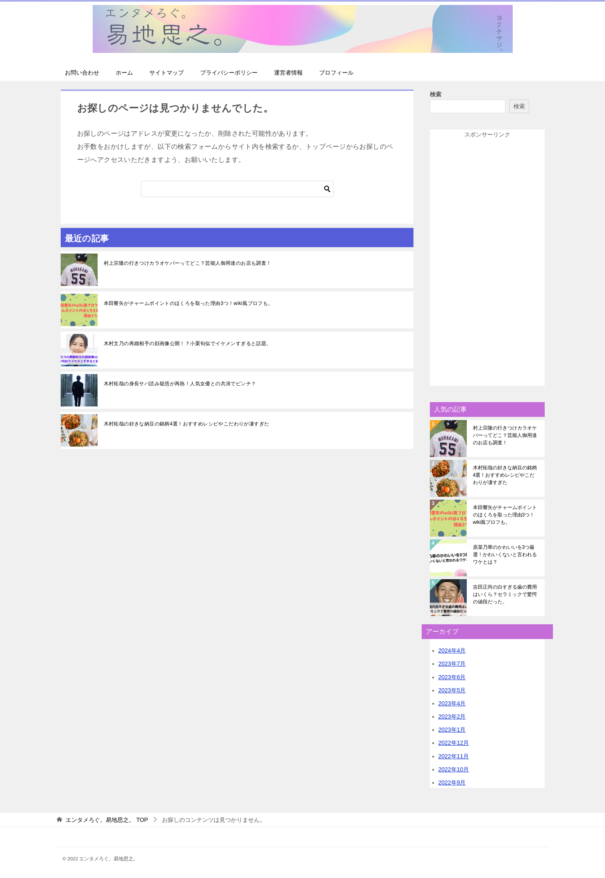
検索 (435, 94)
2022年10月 (453, 769)
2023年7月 (452, 663)
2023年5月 (452, 690)
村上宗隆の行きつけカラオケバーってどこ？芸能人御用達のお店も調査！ (188, 263)
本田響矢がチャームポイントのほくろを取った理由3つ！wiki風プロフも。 (188, 303)
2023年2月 (452, 716)
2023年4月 (452, 703)
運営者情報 (288, 72)
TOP (107, 820)
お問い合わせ (82, 72)
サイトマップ (166, 72)
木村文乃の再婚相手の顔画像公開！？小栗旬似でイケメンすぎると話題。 (188, 343)
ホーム (124, 72)
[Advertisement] (487, 263)
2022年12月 (453, 742)
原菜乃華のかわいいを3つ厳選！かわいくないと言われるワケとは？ (505, 554)
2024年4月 (452, 650)
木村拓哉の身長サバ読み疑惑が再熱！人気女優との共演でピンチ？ (180, 384)
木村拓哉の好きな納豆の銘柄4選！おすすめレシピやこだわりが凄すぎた (186, 424)
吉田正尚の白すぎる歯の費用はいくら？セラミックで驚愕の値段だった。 (505, 594)
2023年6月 (452, 677)
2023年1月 (452, 729)
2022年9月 (452, 782)
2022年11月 (453, 756)
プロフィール (336, 72)
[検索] (237, 189)
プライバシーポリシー (229, 72)
